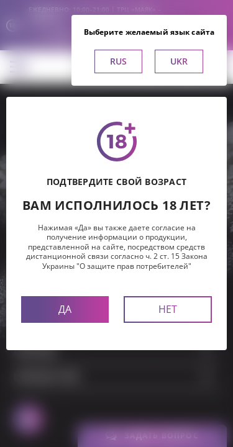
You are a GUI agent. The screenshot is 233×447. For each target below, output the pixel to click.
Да (64, 309)
